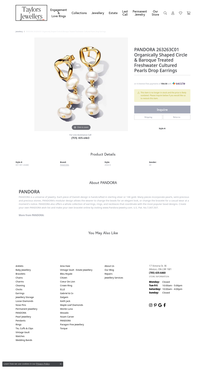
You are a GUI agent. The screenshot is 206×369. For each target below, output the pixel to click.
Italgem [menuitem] (64, 297)
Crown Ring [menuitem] (66, 285)
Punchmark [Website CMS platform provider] (108, 363)
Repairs (109, 273)
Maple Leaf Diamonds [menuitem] (71, 304)
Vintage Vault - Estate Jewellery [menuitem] (76, 269)
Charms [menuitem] (20, 281)
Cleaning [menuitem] (20, 285)
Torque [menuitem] (63, 328)
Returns (176, 117)
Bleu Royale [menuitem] (66, 273)
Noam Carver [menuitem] (67, 316)
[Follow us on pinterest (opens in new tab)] (155, 305)
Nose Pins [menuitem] (21, 304)
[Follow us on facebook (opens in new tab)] (164, 305)
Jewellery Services (114, 277)
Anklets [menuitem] (19, 265)
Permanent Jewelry (140, 13)
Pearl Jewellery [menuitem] (23, 316)
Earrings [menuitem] (20, 293)
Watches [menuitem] (20, 336)
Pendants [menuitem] (21, 320)
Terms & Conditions (106, 352)
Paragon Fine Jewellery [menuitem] (72, 324)
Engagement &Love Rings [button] (58, 13)
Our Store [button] (155, 13)
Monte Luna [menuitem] (66, 308)
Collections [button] (79, 13)
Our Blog (109, 269)
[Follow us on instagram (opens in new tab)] (150, 305)
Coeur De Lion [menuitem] (67, 281)
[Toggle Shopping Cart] (188, 13)
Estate (113, 13)
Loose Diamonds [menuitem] (24, 301)
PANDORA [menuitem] (21, 312)
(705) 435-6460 (80, 137)
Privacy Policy (87, 352)
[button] (165, 13)
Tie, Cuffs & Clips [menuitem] (24, 328)
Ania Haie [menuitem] (65, 265)
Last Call (125, 13)
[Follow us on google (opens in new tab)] (160, 305)
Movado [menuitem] (64, 312)
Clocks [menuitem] (19, 289)
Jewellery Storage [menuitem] (25, 297)
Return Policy (72, 352)
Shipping (148, 117)
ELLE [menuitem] (62, 289)
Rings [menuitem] (18, 324)
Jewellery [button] (97, 13)
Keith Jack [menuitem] (65, 301)
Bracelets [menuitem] (20, 273)
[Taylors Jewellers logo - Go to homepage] (32, 13)
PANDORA (64, 165)
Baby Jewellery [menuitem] (23, 269)
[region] (81, 84)
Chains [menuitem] (19, 277)
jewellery (19, 31)
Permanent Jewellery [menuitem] (26, 308)
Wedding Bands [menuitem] (24, 340)
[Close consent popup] (61, 364)
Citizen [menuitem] (63, 277)
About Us (109, 265)
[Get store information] (159, 276)
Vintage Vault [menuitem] (22, 332)
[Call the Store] (157, 272)
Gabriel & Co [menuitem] (66, 293)
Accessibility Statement (129, 352)
